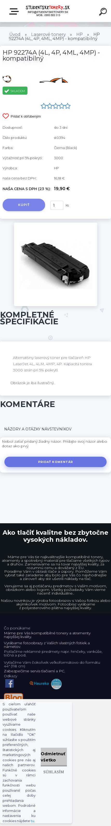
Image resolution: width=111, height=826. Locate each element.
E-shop (15, 11)
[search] (103, 12)
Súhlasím (53, 772)
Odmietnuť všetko (53, 757)
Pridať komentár (55, 462)
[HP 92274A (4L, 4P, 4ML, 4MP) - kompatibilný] (55, 224)
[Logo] (48, 11)
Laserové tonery (48, 34)
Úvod (14, 34)
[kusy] (56, 205)
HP (79, 34)
